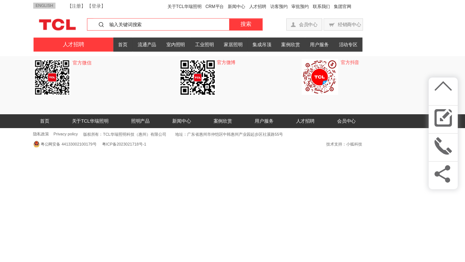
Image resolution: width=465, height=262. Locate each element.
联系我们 (321, 6)
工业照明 (204, 44)
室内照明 (175, 44)
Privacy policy (65, 134)
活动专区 (348, 44)
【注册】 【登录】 (86, 6)
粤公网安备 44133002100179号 (69, 144)
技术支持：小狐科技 (344, 144)
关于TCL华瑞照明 (184, 6)
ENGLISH (44, 5)
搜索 (245, 24)
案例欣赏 (290, 44)
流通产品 (147, 44)
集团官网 (342, 6)
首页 (123, 44)
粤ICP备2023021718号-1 (122, 144)
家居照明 (233, 44)
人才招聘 (258, 6)
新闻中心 (236, 6)
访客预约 (279, 6)
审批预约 (300, 6)
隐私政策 (41, 134)
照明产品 (140, 121)
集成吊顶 (261, 44)
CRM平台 (214, 6)
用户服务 (319, 44)
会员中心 (346, 121)
